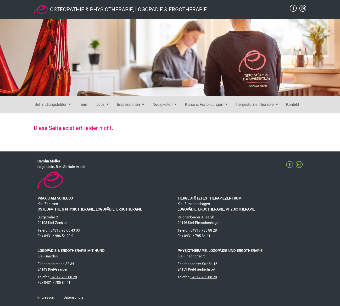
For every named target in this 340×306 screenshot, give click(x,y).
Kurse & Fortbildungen (206, 104)
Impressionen (130, 104)
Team (83, 104)
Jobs (102, 104)
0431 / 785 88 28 (203, 230)
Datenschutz (73, 297)
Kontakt (292, 104)
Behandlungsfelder (53, 104)
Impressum (46, 297)
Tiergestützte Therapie (257, 104)
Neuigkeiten (164, 104)
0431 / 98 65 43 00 (65, 230)
